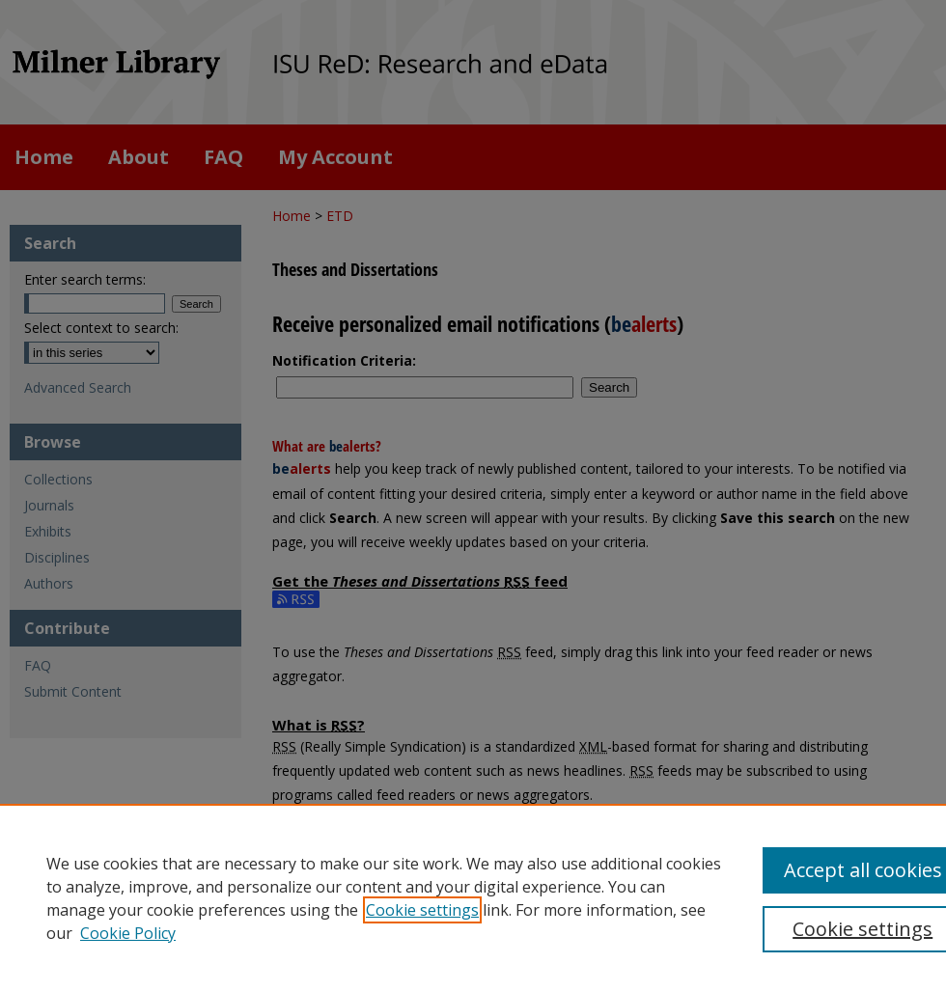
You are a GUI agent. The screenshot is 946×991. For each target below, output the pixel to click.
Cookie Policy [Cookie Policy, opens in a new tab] (128, 933)
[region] (473, 897)
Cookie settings (422, 910)
